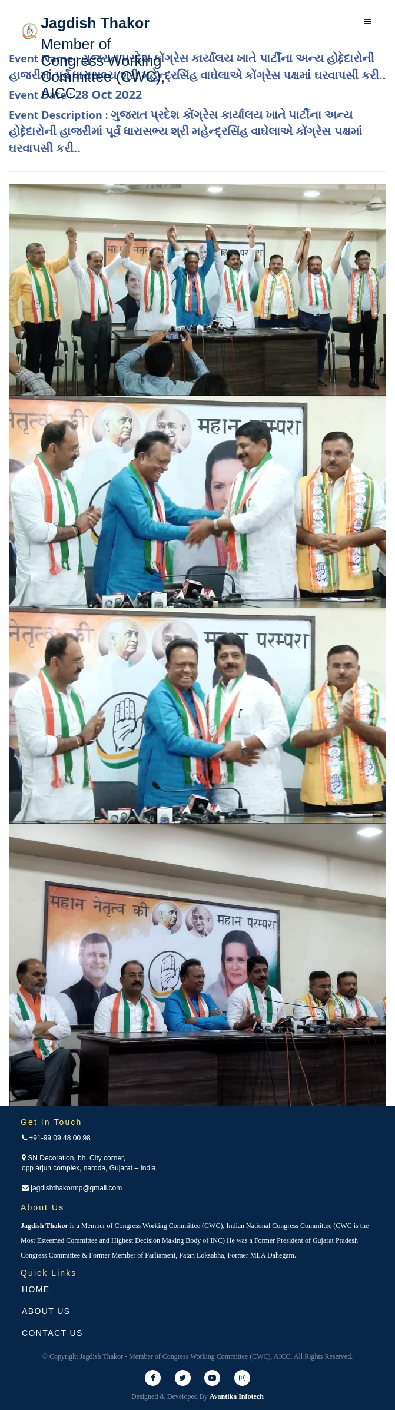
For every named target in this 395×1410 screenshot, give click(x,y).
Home (36, 1289)
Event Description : (185, 131)
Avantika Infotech (237, 1396)
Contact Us (52, 1333)
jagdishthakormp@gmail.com (72, 1188)
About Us (46, 1311)
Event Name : (197, 66)
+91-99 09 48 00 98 (56, 1138)
